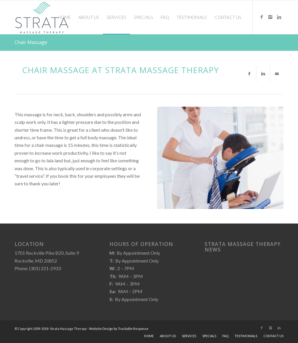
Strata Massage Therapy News (243, 247)
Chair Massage (31, 42)
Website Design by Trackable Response (118, 328)
